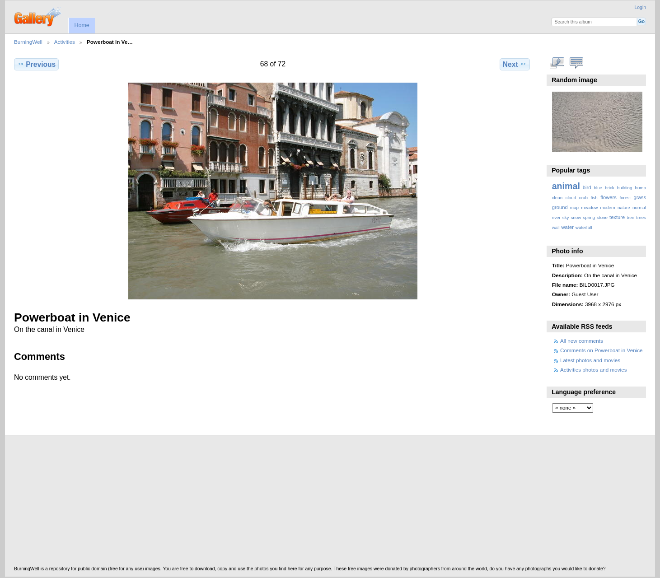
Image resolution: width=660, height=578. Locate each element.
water (568, 227)
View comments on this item (576, 63)
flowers (608, 197)
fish (593, 197)
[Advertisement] (285, 503)
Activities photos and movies (593, 370)
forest (625, 197)
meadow (589, 207)
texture (617, 217)
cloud (571, 197)
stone (602, 217)
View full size (556, 63)
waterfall (584, 227)
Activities (64, 42)
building (624, 187)
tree (630, 217)
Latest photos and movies (590, 360)
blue (598, 187)
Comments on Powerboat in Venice (601, 350)
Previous (36, 64)
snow (576, 217)
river (556, 217)
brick (609, 187)
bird (587, 187)
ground (560, 207)
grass (640, 197)
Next (515, 64)
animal (566, 186)
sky (565, 217)
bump (640, 187)
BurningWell (28, 42)
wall (556, 227)
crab (583, 197)
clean (557, 197)
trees (641, 217)
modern (607, 207)
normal (639, 207)
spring (589, 217)
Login (640, 7)
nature (624, 207)
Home (81, 25)
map (574, 207)
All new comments (581, 341)
